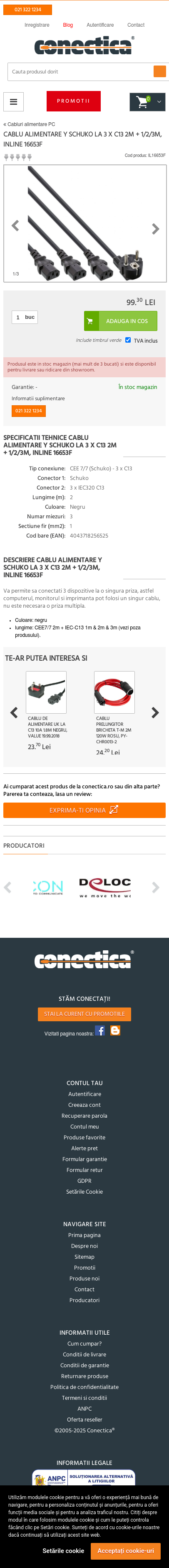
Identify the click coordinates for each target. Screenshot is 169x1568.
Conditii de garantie (84, 1366)
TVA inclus (145, 341)
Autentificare (84, 1094)
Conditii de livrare (84, 1355)
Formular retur (85, 1170)
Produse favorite (84, 1138)
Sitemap (84, 1257)
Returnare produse (84, 1376)
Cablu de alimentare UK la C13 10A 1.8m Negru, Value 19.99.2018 (47, 727)
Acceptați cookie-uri (125, 1551)
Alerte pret (84, 1149)
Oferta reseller (84, 1420)
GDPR (84, 1181)
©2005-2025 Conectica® (84, 1431)
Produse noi (84, 1279)
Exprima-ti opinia (78, 810)
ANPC (84, 1409)
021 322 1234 (28, 9)
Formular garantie (84, 1159)
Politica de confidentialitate (84, 1387)
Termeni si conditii (84, 1398)
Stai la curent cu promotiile (84, 1014)
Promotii (73, 101)
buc (30, 317)
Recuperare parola (84, 1116)
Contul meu (84, 1127)
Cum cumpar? (84, 1344)
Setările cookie (63, 1551)
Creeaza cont (84, 1105)
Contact (84, 1290)
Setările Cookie (84, 1192)
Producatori (84, 1300)
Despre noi (84, 1246)
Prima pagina (84, 1235)
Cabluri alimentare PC (29, 124)
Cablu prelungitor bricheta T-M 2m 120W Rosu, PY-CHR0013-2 (113, 730)
